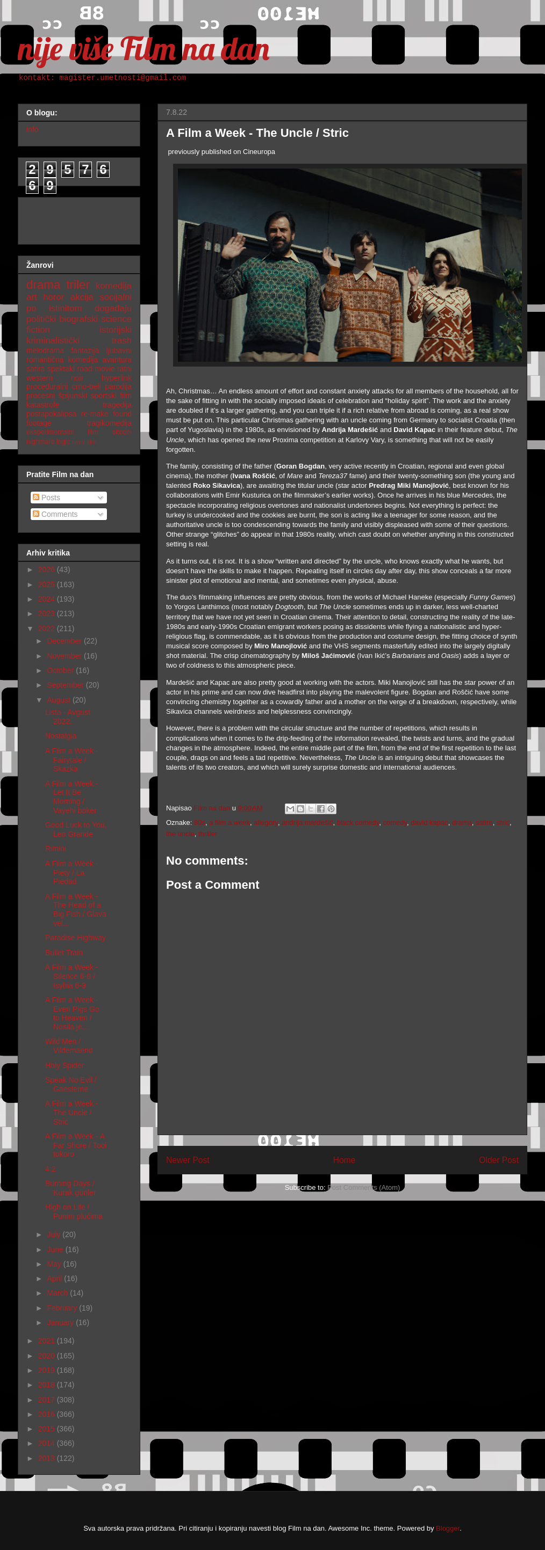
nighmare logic (48, 441)
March (58, 1293)
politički (41, 319)
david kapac (429, 822)
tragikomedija (109, 423)
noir (77, 378)
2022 (47, 628)
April (55, 1278)
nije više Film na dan (143, 48)
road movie (96, 368)
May (55, 1264)
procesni (40, 395)
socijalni (115, 297)
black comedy (358, 822)
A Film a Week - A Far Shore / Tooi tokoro (75, 1145)
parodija (118, 386)
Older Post (499, 1160)
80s (199, 822)
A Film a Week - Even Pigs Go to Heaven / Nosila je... (72, 1013)
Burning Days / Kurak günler (70, 1188)
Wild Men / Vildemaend (69, 1046)
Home (344, 1160)
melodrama (45, 350)
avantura (117, 359)
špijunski (72, 395)
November (65, 656)
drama (462, 822)
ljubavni (119, 350)
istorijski (115, 330)
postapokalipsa (51, 414)
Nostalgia (60, 736)
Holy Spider (64, 1065)
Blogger (448, 1528)
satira (35, 368)
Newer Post (188, 1160)
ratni (124, 368)
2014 (47, 1443)
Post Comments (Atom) (363, 1187)
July (54, 1234)
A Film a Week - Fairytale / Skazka (71, 760)
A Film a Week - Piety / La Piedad (71, 872)
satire (484, 822)
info (32, 129)
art (31, 297)
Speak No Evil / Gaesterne (71, 1084)
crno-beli (86, 386)
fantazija (85, 350)
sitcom (122, 432)
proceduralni (47, 386)
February (63, 1308)
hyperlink (117, 378)
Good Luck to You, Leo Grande (75, 829)
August (59, 700)
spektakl (61, 368)
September (66, 685)
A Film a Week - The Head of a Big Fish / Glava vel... (75, 909)
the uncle (180, 834)
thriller (207, 834)
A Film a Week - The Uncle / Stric (71, 1112)
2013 (47, 1458)
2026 (47, 569)
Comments (55, 514)
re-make (95, 414)
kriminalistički (53, 340)
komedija (114, 286)
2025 (47, 584)
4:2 (50, 1169)
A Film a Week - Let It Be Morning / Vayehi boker (71, 797)
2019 (47, 1370)
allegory (266, 822)
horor (53, 297)
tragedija (117, 404)
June (56, 1249)
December (65, 641)
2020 (47, 1355)
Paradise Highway (75, 937)
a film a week (229, 822)
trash (122, 340)
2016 (47, 1414)
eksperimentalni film (62, 432)
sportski (104, 395)
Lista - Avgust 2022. (67, 717)
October (61, 670)
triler (78, 284)
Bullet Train (64, 952)
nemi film (84, 441)
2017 (47, 1399)
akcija (82, 297)
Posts (46, 497)
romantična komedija (62, 359)
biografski (78, 319)
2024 (47, 599)
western (39, 378)
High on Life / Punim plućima (74, 1211)
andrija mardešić (307, 822)
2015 (47, 1428)
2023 (47, 613)
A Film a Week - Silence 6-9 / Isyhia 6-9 (71, 976)
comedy (395, 822)
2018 (47, 1384)
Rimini (55, 848)
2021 (47, 1340)
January (61, 1322)
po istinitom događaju (79, 308)
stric (503, 822)
